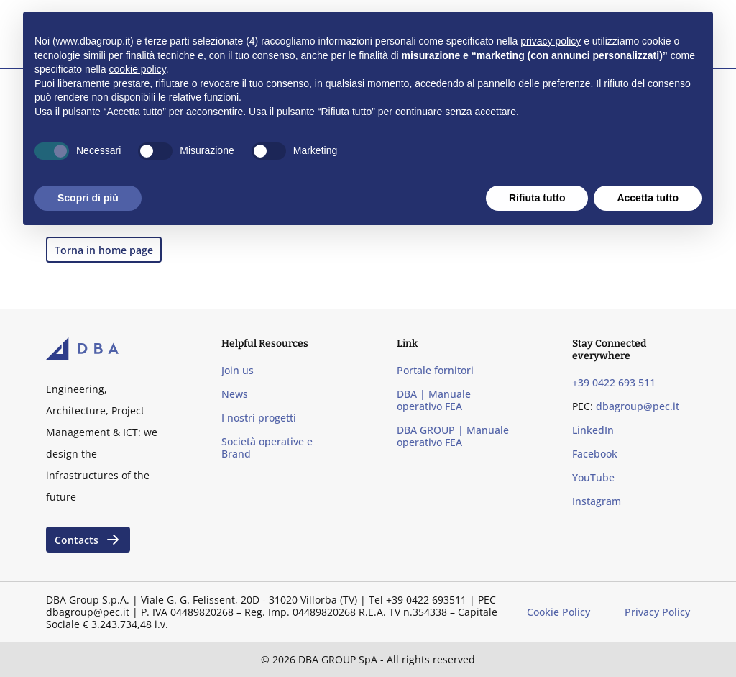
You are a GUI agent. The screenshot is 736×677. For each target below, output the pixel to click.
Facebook (594, 453)
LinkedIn (593, 430)
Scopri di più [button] (88, 198)
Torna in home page (104, 250)
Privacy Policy (657, 612)
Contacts (88, 539)
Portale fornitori (435, 370)
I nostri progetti (258, 417)
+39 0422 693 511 (614, 382)
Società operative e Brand (267, 447)
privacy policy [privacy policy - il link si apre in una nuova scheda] (550, 41)
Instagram (596, 501)
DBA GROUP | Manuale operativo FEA (453, 436)
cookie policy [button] (137, 69)
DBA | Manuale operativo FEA (434, 400)
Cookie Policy (558, 612)
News (234, 394)
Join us (237, 370)
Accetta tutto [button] (647, 198)
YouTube (593, 477)
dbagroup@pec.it (637, 406)
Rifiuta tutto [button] (537, 198)
